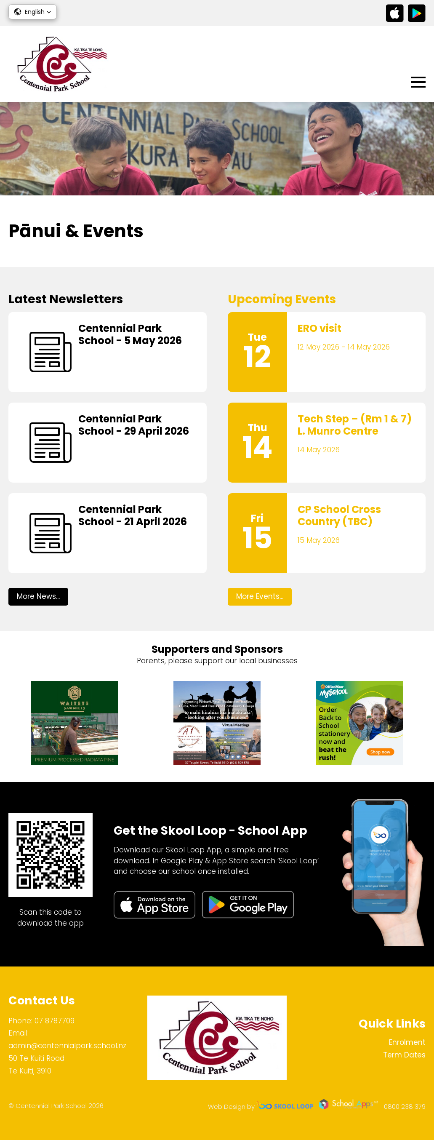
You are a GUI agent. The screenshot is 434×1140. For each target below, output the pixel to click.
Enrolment (407, 1042)
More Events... (259, 596)
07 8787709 (55, 1021)
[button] (32, 12)
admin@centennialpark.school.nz (67, 1046)
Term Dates (404, 1055)
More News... (38, 596)
